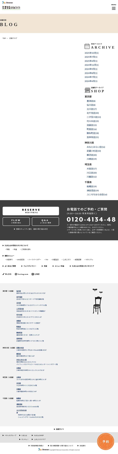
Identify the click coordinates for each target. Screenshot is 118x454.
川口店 (18, 383)
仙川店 (18, 291)
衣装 (45, 266)
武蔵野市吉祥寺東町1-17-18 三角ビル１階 (30, 341)
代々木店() (93, 121)
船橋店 (18, 398)
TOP (4, 38)
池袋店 (18, 321)
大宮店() (92, 168)
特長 (8, 249)
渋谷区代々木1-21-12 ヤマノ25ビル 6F (29, 317)
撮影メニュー (9, 256)
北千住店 (19, 297)
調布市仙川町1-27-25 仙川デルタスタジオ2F (30, 293)
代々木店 (19, 314)
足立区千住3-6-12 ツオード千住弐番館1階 (30, 299)
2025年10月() (92, 53)
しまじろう (67, 260)
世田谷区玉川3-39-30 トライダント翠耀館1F (30, 311)
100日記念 (20, 260)
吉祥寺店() (93, 137)
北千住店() (93, 113)
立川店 (18, 303)
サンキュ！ (25, 439)
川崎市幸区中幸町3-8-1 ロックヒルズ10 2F (30, 370)
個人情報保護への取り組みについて (61, 445)
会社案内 (82, 445)
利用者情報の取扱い (37, 445)
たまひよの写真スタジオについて (16, 245)
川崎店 (18, 368)
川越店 (18, 389)
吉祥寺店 (19, 338)
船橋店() (92, 186)
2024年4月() (91, 81)
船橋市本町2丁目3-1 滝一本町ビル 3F (28, 400)
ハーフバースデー (35, 260)
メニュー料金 (59, 266)
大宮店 (18, 377)
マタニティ (89, 260)
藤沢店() (92, 155)
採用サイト (60, 429)
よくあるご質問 (10, 266)
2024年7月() (91, 77)
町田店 (18, 326)
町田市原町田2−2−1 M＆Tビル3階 (27, 329)
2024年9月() (91, 69)
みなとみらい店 (21, 360)
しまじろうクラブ (39, 439)
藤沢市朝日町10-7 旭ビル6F (25, 356)
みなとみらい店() (96, 147)
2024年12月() (92, 65)
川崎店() (92, 159)
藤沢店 (18, 354)
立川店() (92, 109)
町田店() (92, 129)
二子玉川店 (20, 309)
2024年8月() (91, 73)
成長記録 (78, 260)
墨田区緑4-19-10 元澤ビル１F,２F (27, 335)
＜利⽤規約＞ (100, 230)
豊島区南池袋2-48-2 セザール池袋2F (28, 323)
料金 (15, 249)
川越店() (92, 176)
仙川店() (91, 105)
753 (46, 260)
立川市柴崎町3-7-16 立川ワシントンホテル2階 (31, 305)
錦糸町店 (19, 332)
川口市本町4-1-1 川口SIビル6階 (26, 385)
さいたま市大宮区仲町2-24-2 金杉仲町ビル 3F (31, 379)
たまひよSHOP (38, 435)
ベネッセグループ (10, 435)
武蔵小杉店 (20, 348)
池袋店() (92, 125)
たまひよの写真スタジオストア (83, 266)
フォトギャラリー (30, 266)
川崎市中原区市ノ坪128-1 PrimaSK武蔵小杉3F (31, 350)
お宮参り (9, 260)
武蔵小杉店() (94, 151)
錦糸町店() (93, 133)
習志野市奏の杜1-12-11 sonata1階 (27, 406)
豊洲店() (91, 101)
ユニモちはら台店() (97, 194)
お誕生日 (55, 260)
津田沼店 (19, 404)
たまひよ (24, 435)
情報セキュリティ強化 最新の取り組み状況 (32, 229)
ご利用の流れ (26, 249)
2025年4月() (91, 61)
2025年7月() (91, 57)
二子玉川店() (94, 117)
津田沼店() (93, 190)
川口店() (92, 172)
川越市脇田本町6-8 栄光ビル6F (26, 391)
